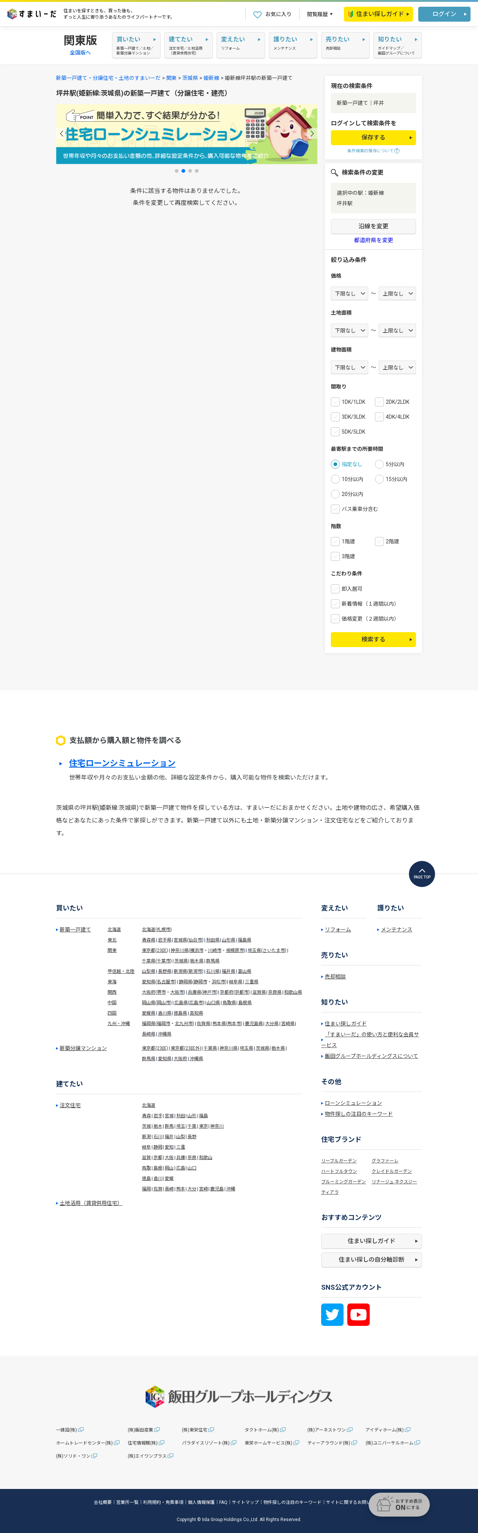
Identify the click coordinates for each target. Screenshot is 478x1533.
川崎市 (214, 950)
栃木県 (197, 961)
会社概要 (103, 1502)
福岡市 (163, 1023)
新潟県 (180, 971)
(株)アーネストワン (326, 1430)
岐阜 (146, 1147)
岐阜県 (235, 981)
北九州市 (184, 1023)
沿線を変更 (373, 226)
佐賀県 (203, 1023)
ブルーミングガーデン (343, 1181)
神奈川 (217, 1126)
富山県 (244, 971)
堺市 (161, 992)
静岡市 (200, 981)
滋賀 (146, 1157)
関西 (112, 992)
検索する (373, 639)
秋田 (180, 1115)
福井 (169, 1136)
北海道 (114, 929)
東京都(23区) (155, 1048)
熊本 (180, 1189)
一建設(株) (66, 1430)
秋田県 (213, 940)
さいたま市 (274, 950)
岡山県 (148, 1002)
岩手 (157, 1115)
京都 (157, 1157)
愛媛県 (148, 1013)
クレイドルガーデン (392, 1171)
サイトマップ (245, 1502)
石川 (157, 1136)
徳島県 (180, 1013)
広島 (180, 1168)
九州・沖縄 (119, 1023)
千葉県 (148, 961)
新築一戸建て (75, 930)
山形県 (228, 940)
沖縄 (230, 1189)
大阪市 (177, 992)
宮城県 (180, 940)
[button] (61, 133)
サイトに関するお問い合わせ (355, 1502)
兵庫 (180, 1157)
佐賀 (157, 1189)
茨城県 (190, 78)
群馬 (169, 1126)
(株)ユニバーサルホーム (389, 1443)
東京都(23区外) (186, 1048)
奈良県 (275, 992)
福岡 (146, 1189)
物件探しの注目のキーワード (359, 1114)
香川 (157, 1178)
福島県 (244, 940)
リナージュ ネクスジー (394, 1181)
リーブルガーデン (339, 1161)
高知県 (196, 1013)
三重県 (251, 981)
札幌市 (163, 929)
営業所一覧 (127, 1502)
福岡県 (148, 1023)
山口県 (213, 1002)
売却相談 (335, 977)
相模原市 (235, 950)
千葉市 (163, 961)
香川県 (164, 1013)
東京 (203, 1126)
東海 (112, 981)
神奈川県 (180, 950)
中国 (112, 1002)
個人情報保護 (201, 1502)
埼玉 (180, 1126)
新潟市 (195, 971)
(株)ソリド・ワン (73, 1456)
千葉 (191, 1126)
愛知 (169, 1147)
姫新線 (211, 78)
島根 (157, 1168)
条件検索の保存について (370, 151)
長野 (191, 1136)
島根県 (245, 1002)
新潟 (146, 1136)
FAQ (223, 1502)
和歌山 (205, 1157)
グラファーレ (385, 1161)
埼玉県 (254, 950)
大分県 (272, 1023)
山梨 (180, 1136)
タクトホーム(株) (262, 1430)
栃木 (157, 1126)
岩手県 (164, 940)
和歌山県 (293, 992)
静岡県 (185, 981)
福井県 (228, 971)
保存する (373, 137)
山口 (191, 1168)
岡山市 (163, 1002)
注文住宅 (70, 1105)
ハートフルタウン (339, 1171)
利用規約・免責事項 (163, 1502)
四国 (112, 1013)
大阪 (169, 1157)
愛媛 (169, 1178)
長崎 (169, 1189)
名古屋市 (166, 981)
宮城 (169, 1115)
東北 (112, 940)
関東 (171, 78)
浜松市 (218, 981)
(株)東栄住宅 (194, 1430)
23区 (162, 950)
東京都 (148, 950)
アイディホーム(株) (385, 1430)
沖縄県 (164, 1034)
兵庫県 (194, 992)
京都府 (226, 992)
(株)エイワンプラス (147, 1456)
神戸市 (209, 992)
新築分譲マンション (83, 1048)
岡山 (169, 1168)
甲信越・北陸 (121, 971)
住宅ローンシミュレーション (122, 763)
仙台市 (195, 940)
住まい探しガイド (375, 14)
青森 (146, 1115)
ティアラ (330, 1192)
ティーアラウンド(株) (328, 1443)
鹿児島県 (254, 1023)
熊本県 (219, 1023)
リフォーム (338, 930)
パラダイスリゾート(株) (206, 1443)
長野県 (164, 971)
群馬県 (213, 961)
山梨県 (148, 971)
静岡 (157, 1147)
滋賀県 (259, 992)
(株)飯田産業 (140, 1430)
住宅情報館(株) (143, 1443)
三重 (180, 1147)
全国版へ (80, 52)
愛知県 (148, 981)
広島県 (181, 1002)
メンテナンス (396, 930)
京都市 (241, 992)
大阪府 (148, 992)
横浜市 (197, 950)
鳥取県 (229, 1002)
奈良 (191, 1157)
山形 (191, 1115)
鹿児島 (217, 1189)
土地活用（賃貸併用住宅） (91, 1203)
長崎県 (148, 1034)
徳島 (146, 1178)
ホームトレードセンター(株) (84, 1443)
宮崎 (203, 1189)
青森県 (148, 940)
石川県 (213, 971)
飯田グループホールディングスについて (371, 1056)
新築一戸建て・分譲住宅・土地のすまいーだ (108, 78)
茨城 (146, 1126)
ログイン (444, 14)
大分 (191, 1189)
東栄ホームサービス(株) (268, 1443)
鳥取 (146, 1168)
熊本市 (234, 1023)
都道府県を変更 (373, 240)
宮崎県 (288, 1023)
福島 (203, 1115)
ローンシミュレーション (353, 1103)
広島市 (196, 1002)
